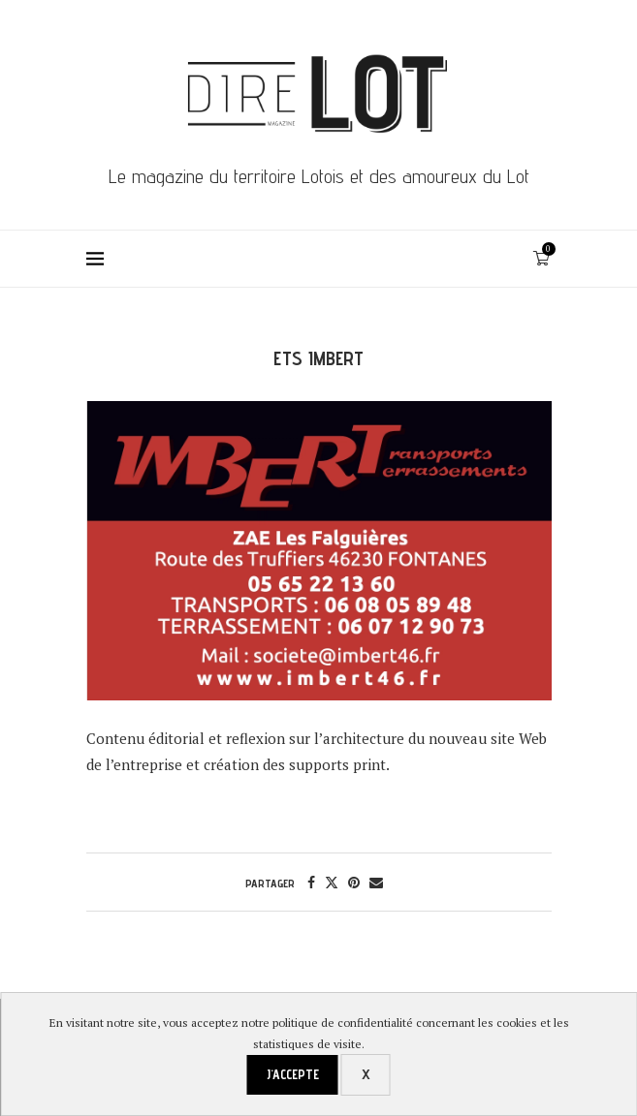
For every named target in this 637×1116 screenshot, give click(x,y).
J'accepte (293, 1074)
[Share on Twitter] (331, 882)
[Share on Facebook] (311, 882)
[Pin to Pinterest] (354, 882)
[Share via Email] (376, 882)
